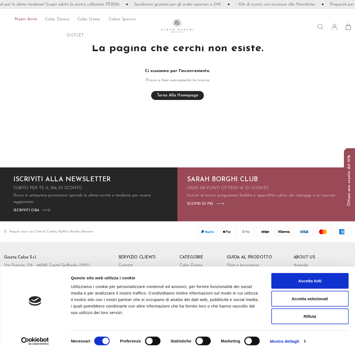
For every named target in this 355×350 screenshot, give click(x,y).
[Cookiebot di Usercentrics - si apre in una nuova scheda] (35, 339)
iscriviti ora (26, 210)
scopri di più (200, 204)
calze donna (57, 19)
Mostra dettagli (284, 339)
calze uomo (89, 19)
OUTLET (75, 35)
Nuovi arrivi (26, 19)
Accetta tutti (310, 279)
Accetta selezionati (309, 296)
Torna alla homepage (177, 95)
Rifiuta (310, 314)
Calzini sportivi (122, 19)
